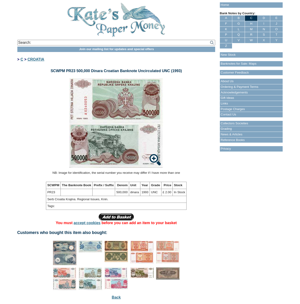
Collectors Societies (234, 123)
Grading (226, 128)
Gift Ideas (227, 98)
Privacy (226, 148)
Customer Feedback (235, 72)
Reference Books (233, 140)
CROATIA (35, 59)
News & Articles (232, 134)
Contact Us (228, 114)
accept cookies (87, 223)
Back (116, 297)
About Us (227, 81)
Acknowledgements (234, 92)
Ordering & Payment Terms (240, 87)
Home (225, 5)
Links (224, 103)
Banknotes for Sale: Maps (239, 63)
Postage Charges (233, 109)
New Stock (228, 54)
